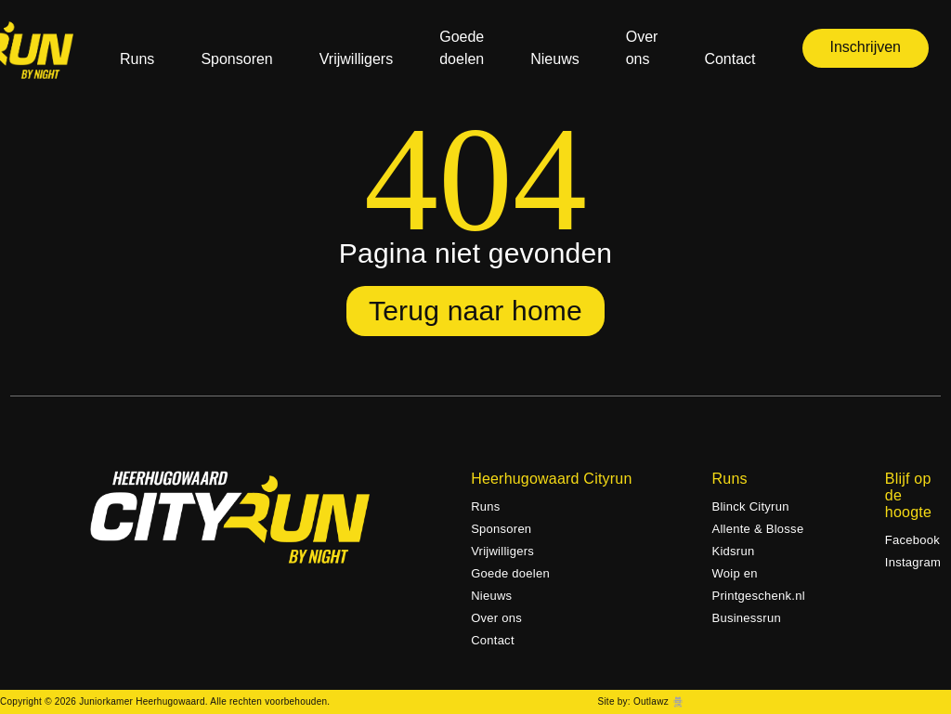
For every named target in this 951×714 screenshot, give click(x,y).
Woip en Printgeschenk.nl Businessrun (758, 595)
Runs (137, 59)
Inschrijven (865, 47)
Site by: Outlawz (632, 701)
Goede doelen (461, 48)
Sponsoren (236, 59)
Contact (729, 59)
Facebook (912, 540)
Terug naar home (475, 310)
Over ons (642, 48)
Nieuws (554, 59)
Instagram (913, 562)
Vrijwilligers (356, 59)
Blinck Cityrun (750, 506)
